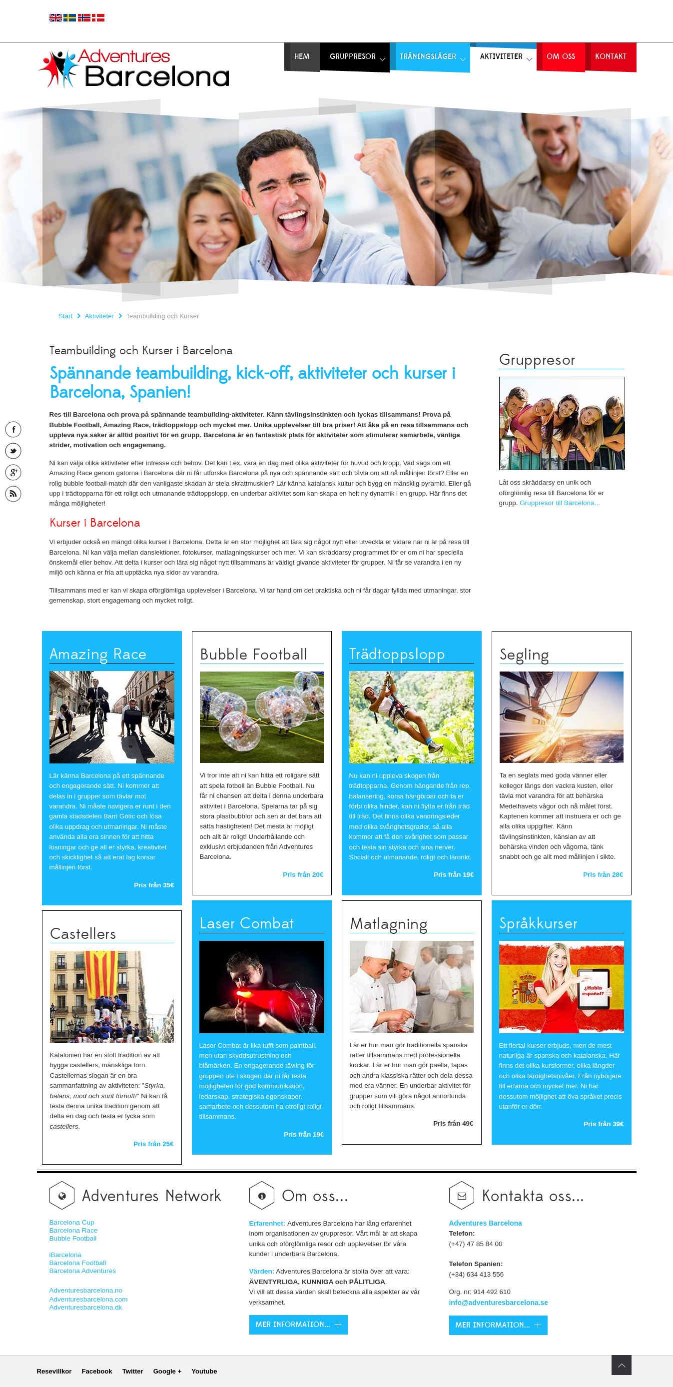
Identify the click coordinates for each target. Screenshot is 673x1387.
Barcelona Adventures (82, 1271)
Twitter (132, 1371)
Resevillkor (54, 1371)
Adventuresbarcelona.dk (85, 1307)
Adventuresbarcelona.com (88, 1299)
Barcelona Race (73, 1230)
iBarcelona (65, 1255)
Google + (167, 1371)
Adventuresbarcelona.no (86, 1290)
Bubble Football (73, 1238)
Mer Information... (292, 1325)
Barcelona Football (77, 1263)
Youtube (204, 1371)
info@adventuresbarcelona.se (499, 1303)
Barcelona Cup (71, 1222)
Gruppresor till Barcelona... (560, 503)
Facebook (96, 1371)
